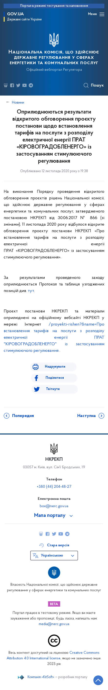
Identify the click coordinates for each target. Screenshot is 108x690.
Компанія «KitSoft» (41, 677)
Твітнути (53, 389)
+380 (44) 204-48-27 (54, 487)
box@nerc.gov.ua (54, 506)
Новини (18, 103)
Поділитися (55, 378)
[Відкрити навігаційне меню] (101, 14)
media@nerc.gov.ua (54, 624)
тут (31, 291)
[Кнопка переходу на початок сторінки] (98, 680)
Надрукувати (55, 367)
